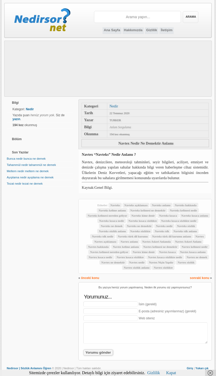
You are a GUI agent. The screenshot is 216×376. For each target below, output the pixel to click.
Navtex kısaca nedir (100, 257)
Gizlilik (151, 30)
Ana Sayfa (112, 30)
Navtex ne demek (197, 257)
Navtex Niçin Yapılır (161, 262)
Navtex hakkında (98, 246)
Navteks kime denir (143, 215)
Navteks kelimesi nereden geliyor (107, 215)
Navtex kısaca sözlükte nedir (165, 257)
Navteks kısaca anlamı (194, 215)
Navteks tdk (162, 231)
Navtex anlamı (129, 241)
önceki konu (90, 278)
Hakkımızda (133, 30)
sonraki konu (199, 278)
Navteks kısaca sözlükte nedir (179, 220)
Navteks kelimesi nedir (183, 210)
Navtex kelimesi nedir (195, 246)
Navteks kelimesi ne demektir (148, 210)
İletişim (166, 30)
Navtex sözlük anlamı (137, 267)
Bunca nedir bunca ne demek (26, 158)
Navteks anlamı (161, 205)
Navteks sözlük (186, 226)
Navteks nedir (164, 226)
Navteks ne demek (112, 226)
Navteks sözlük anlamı (112, 231)
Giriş (190, 368)
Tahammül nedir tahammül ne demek (31, 164)
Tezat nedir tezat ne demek (25, 183)
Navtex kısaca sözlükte (130, 257)
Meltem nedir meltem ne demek (28, 171)
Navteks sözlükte (140, 231)
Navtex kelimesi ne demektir (160, 246)
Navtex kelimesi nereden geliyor (109, 252)
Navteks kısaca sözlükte (143, 220)
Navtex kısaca (167, 252)
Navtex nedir (137, 262)
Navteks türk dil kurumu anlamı (171, 236)
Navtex (199, 236)
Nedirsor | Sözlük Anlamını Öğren (29, 368)
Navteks (115, 205)
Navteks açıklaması (135, 205)
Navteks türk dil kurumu (133, 236)
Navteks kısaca (168, 215)
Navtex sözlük (186, 262)
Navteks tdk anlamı (185, 231)
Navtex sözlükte (163, 267)
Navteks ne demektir (139, 226)
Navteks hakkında (186, 205)
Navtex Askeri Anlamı (188, 241)
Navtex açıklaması (105, 241)
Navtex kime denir (144, 252)
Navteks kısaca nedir (111, 220)
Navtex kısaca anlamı (193, 252)
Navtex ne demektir (113, 262)
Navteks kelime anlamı (112, 210)
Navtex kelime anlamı (126, 246)
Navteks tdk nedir (102, 236)
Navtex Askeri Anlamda (156, 241)
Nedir (114, 106)
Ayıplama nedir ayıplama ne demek (30, 177)
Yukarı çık (201, 368)
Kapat (171, 373)
